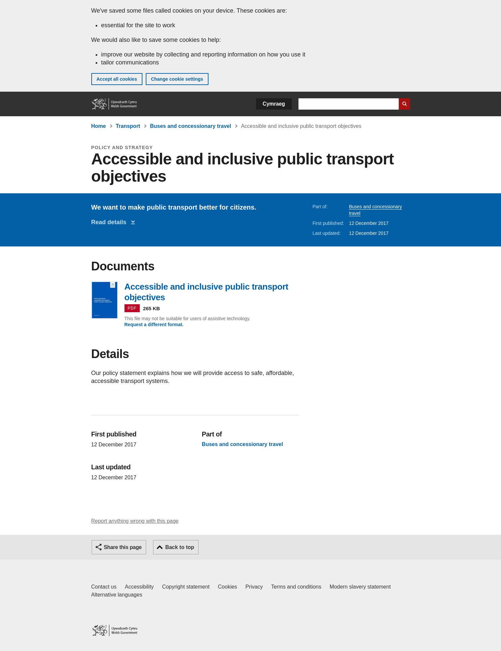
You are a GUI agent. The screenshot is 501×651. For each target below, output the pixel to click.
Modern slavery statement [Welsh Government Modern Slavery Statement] (360, 587)
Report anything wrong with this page (135, 521)
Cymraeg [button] (274, 104)
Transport (128, 126)
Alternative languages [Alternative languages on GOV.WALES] (116, 595)
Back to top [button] (179, 547)
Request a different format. (154, 324)
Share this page (123, 547)
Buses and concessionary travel (190, 126)
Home (98, 126)
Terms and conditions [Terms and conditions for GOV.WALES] (296, 587)
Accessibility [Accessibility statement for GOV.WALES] (139, 587)
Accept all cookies (117, 79)
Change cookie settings (177, 79)
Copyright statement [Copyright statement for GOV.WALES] (185, 587)
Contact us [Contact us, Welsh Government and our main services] (104, 587)
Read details (110, 222)
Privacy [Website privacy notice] (254, 587)
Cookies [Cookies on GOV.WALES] (227, 587)
